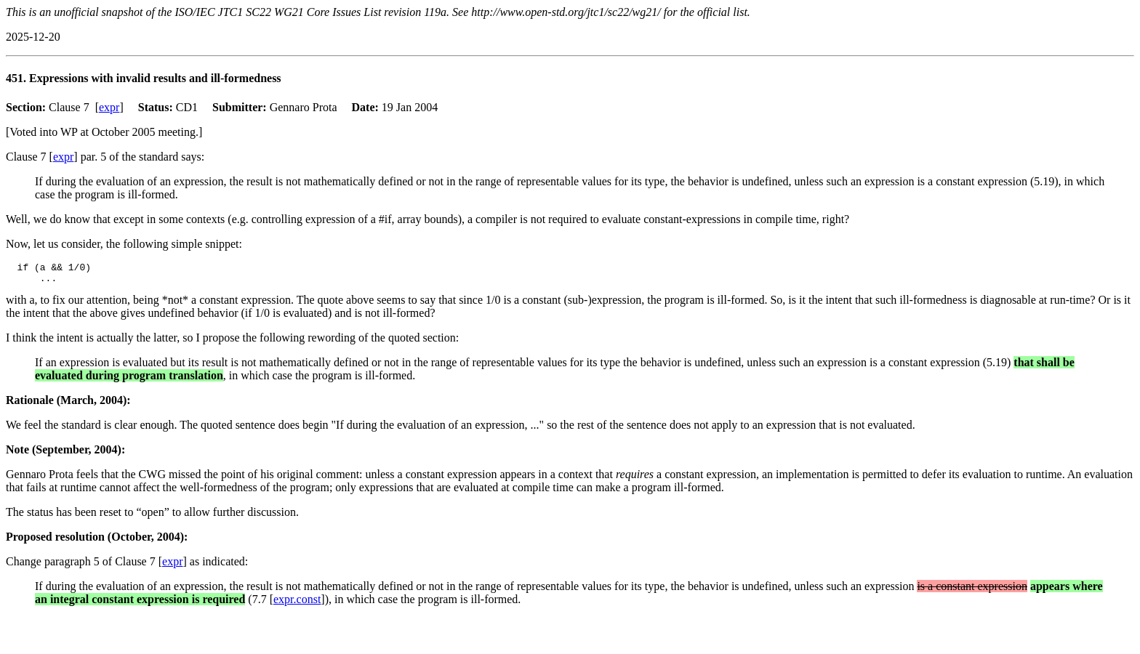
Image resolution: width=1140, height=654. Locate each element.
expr (109, 107)
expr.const (297, 603)
